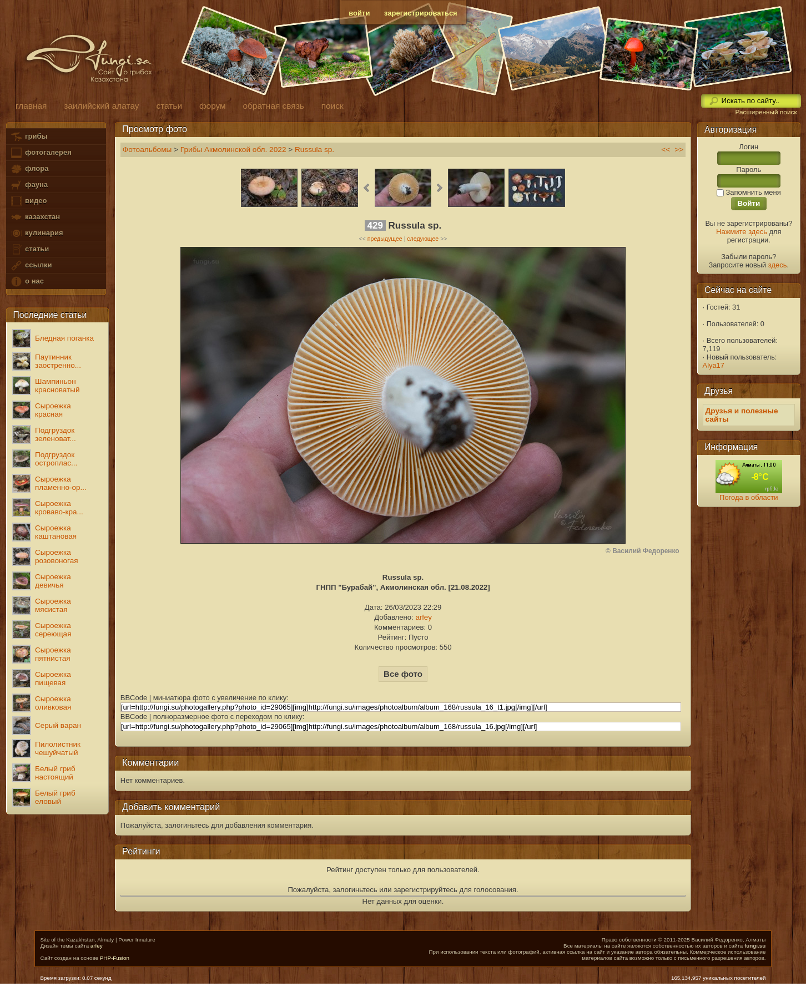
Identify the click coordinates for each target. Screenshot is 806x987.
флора (29, 169)
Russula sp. (314, 149)
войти (359, 13)
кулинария (36, 233)
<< (665, 149)
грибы (28, 137)
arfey (423, 617)
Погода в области (748, 497)
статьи (29, 249)
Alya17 (713, 365)
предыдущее (384, 238)
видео (28, 201)
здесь (777, 265)
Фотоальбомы (147, 149)
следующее (423, 238)
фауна (28, 185)
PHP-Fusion (114, 958)
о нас (26, 281)
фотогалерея (40, 153)
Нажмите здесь (741, 231)
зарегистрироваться (420, 13)
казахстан (35, 217)
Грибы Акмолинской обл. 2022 (233, 149)
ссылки (30, 265)
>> (678, 149)
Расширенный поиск (766, 112)
